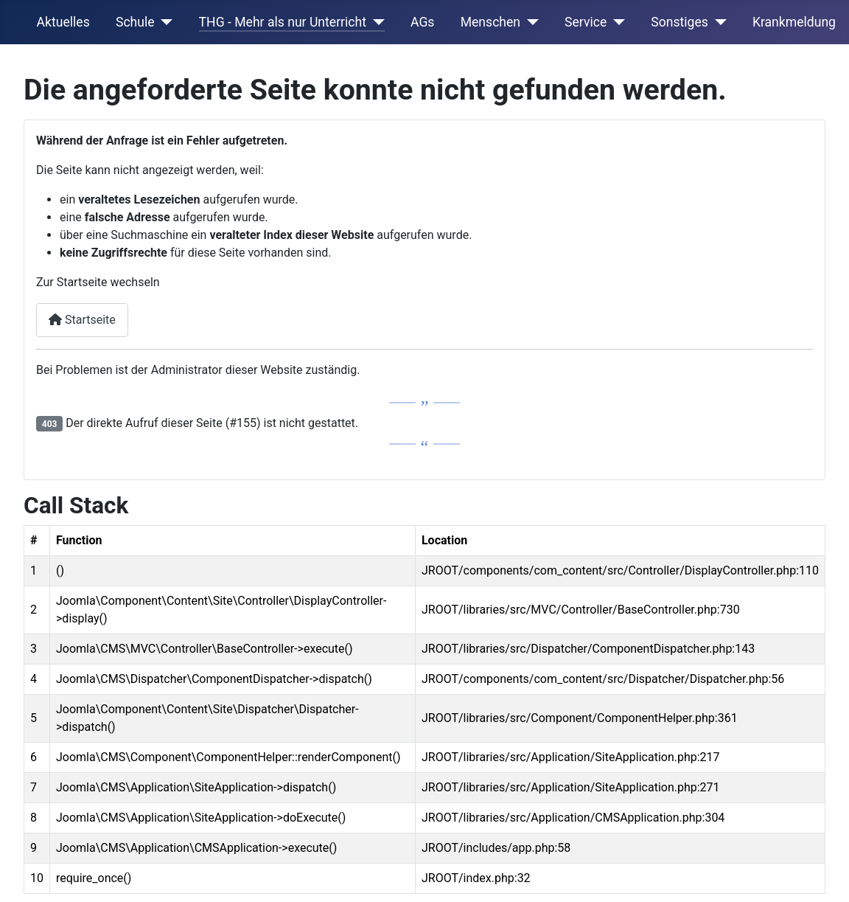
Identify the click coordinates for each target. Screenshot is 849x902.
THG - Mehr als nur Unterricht (282, 22)
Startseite (82, 320)
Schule (135, 22)
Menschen (490, 22)
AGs (422, 22)
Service (586, 22)
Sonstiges (679, 22)
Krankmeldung (794, 22)
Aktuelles (63, 22)
